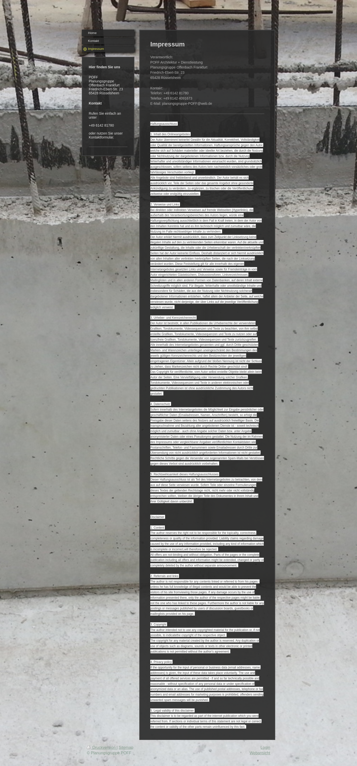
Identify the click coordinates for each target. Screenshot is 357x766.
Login (265, 747)
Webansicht (260, 753)
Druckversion (102, 747)
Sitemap (126, 747)
